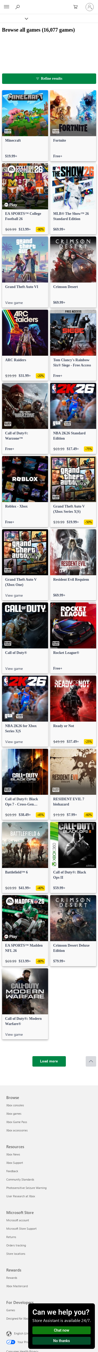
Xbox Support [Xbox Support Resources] (14, 1162)
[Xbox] (14, 18)
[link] (25, 125)
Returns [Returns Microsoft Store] (11, 1237)
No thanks (61, 1341)
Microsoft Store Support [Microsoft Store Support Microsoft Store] (21, 1228)
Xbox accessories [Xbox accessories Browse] (17, 1130)
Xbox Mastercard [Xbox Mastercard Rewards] (17, 1286)
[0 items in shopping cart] (77, 7)
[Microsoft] (49, 4)
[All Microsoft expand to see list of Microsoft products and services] (6, 7)
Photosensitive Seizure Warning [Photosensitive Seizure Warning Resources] (26, 1187)
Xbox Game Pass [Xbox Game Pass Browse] (16, 1122)
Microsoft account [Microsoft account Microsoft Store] (17, 1220)
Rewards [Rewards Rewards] (11, 1277)
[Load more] (49, 1061)
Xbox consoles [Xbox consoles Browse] (15, 1105)
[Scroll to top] (91, 1061)
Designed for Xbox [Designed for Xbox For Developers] (17, 1318)
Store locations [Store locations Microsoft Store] (15, 1253)
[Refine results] (49, 78)
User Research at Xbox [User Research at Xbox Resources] (20, 1196)
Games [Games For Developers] (10, 1310)
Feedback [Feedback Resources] (12, 1171)
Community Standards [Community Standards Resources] (20, 1179)
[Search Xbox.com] (18, 7)
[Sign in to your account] (89, 7)
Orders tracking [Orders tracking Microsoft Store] (16, 1245)
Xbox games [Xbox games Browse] (13, 1113)
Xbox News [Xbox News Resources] (13, 1154)
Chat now (61, 1330)
